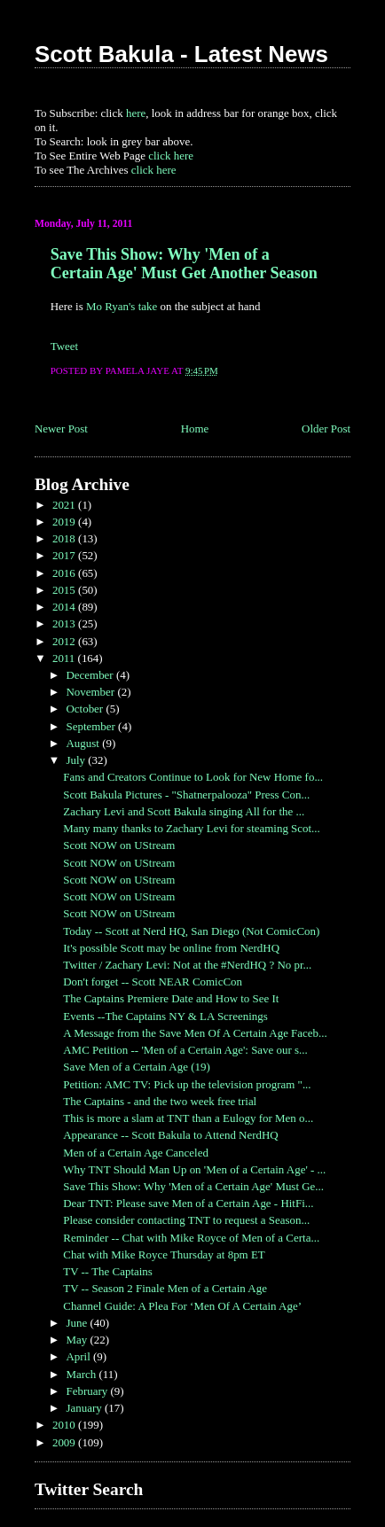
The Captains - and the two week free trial (159, 1101)
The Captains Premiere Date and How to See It (171, 998)
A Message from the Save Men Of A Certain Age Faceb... (195, 1033)
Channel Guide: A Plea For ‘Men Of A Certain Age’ (182, 1306)
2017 (65, 555)
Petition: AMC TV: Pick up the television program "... (186, 1084)
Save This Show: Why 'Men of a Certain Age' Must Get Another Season (184, 263)
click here (170, 155)
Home (195, 428)
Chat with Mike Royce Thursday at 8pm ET (163, 1254)
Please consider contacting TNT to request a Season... (186, 1220)
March (82, 1374)
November (91, 691)
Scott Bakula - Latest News (181, 54)
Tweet (64, 346)
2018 (65, 538)
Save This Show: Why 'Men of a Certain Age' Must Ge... (193, 1186)
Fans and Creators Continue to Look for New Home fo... (193, 776)
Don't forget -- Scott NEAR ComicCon (152, 981)
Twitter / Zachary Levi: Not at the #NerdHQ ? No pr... (187, 964)
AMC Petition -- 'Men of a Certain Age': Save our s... (185, 1049)
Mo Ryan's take (121, 306)
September (92, 726)
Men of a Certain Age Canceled (135, 1152)
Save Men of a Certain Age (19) (136, 1066)
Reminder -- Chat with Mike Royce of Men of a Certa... (191, 1237)
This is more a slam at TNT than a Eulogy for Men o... (188, 1118)
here (135, 113)
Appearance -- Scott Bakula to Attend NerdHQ (170, 1134)
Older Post (326, 428)
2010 (65, 1424)
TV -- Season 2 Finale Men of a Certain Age (165, 1288)
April (79, 1356)
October (86, 708)
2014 (65, 606)
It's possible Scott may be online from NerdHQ (171, 947)
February (88, 1391)
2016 (65, 573)
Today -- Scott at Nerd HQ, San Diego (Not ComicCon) (191, 931)
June (78, 1322)
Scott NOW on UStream (119, 845)
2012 (65, 641)
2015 (65, 589)
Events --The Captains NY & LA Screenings (165, 1016)
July (77, 760)
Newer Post (61, 428)
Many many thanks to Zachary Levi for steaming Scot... (191, 828)
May (78, 1339)
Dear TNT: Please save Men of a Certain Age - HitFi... (188, 1203)
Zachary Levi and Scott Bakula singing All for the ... (183, 811)
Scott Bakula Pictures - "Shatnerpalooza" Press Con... (186, 794)
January (85, 1407)
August (84, 743)
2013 (65, 623)
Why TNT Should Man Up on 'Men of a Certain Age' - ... (194, 1169)
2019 (65, 521)
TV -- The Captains (108, 1271)
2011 (65, 658)
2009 (65, 1442)
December (90, 675)
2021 (65, 504)
